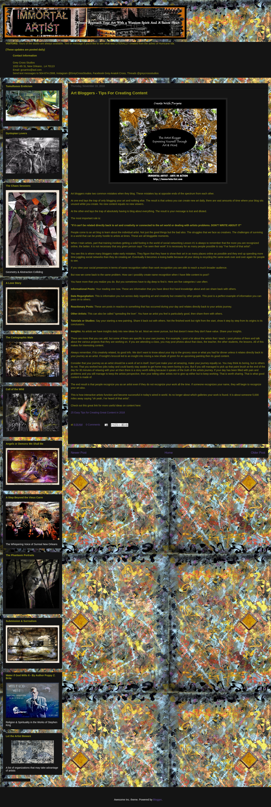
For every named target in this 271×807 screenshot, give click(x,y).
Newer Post (79, 452)
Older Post (258, 452)
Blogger (157, 799)
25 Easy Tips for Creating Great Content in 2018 (98, 412)
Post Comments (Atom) (176, 462)
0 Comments (93, 424)
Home (169, 452)
